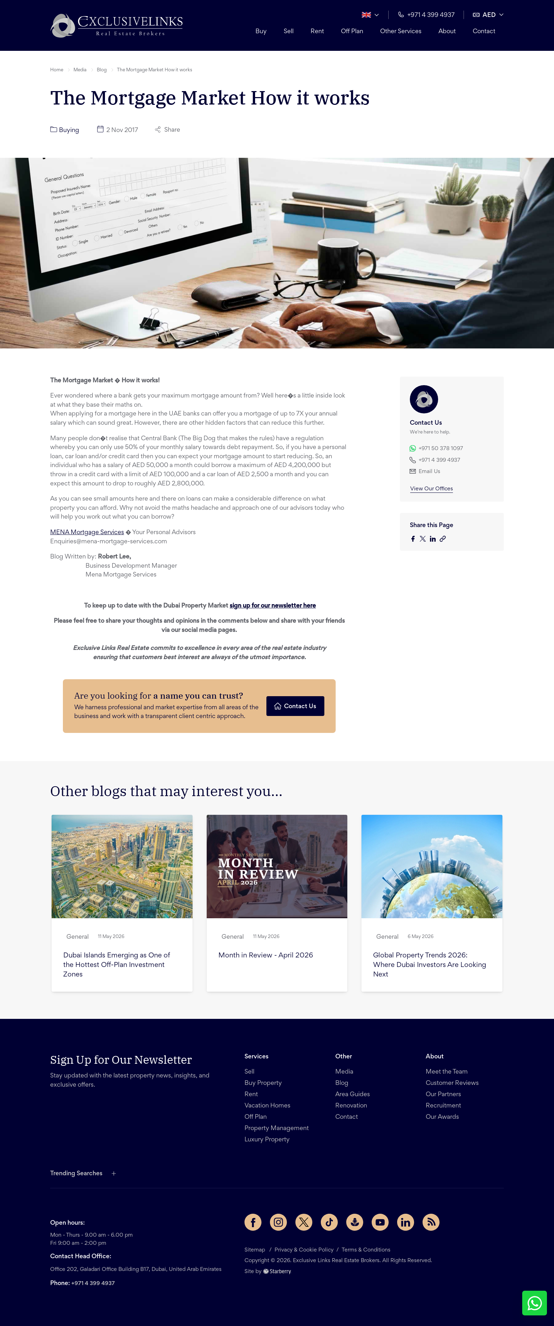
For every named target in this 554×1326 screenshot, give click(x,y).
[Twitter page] (303, 1222)
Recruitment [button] (443, 1106)
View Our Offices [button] (431, 488)
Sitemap (255, 1250)
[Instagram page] (278, 1222)
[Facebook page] (252, 1222)
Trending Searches (76, 1174)
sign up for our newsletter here (273, 606)
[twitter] (425, 539)
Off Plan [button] (352, 32)
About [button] (447, 32)
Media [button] (80, 70)
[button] (116, 25)
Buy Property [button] (263, 1083)
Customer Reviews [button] (452, 1083)
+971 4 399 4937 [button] (426, 14)
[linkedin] (435, 539)
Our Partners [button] (443, 1095)
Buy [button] (261, 32)
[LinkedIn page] (405, 1222)
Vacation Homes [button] (267, 1106)
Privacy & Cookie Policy (304, 1250)
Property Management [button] (276, 1128)
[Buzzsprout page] (354, 1222)
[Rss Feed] (431, 1222)
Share (167, 129)
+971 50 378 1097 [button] (436, 448)
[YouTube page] (380, 1222)
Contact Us (295, 706)
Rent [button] (317, 32)
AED (484, 14)
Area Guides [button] (352, 1095)
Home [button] (56, 70)
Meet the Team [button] (447, 1072)
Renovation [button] (351, 1106)
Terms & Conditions (366, 1250)
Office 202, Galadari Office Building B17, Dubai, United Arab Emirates (136, 1269)
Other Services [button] (401, 32)
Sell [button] (289, 32)
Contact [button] (484, 32)
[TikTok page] (329, 1222)
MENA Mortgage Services (87, 533)
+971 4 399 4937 (93, 1283)
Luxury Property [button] (267, 1140)
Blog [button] (102, 70)
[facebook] (415, 539)
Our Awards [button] (442, 1117)
